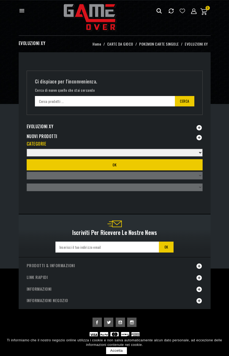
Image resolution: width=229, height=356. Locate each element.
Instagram (131, 322)
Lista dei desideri (182, 10)
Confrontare (171, 10)
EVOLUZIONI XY (40, 126)
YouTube (120, 322)
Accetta (116, 351)
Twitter (108, 322)
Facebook (97, 322)
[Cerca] (114, 101)
